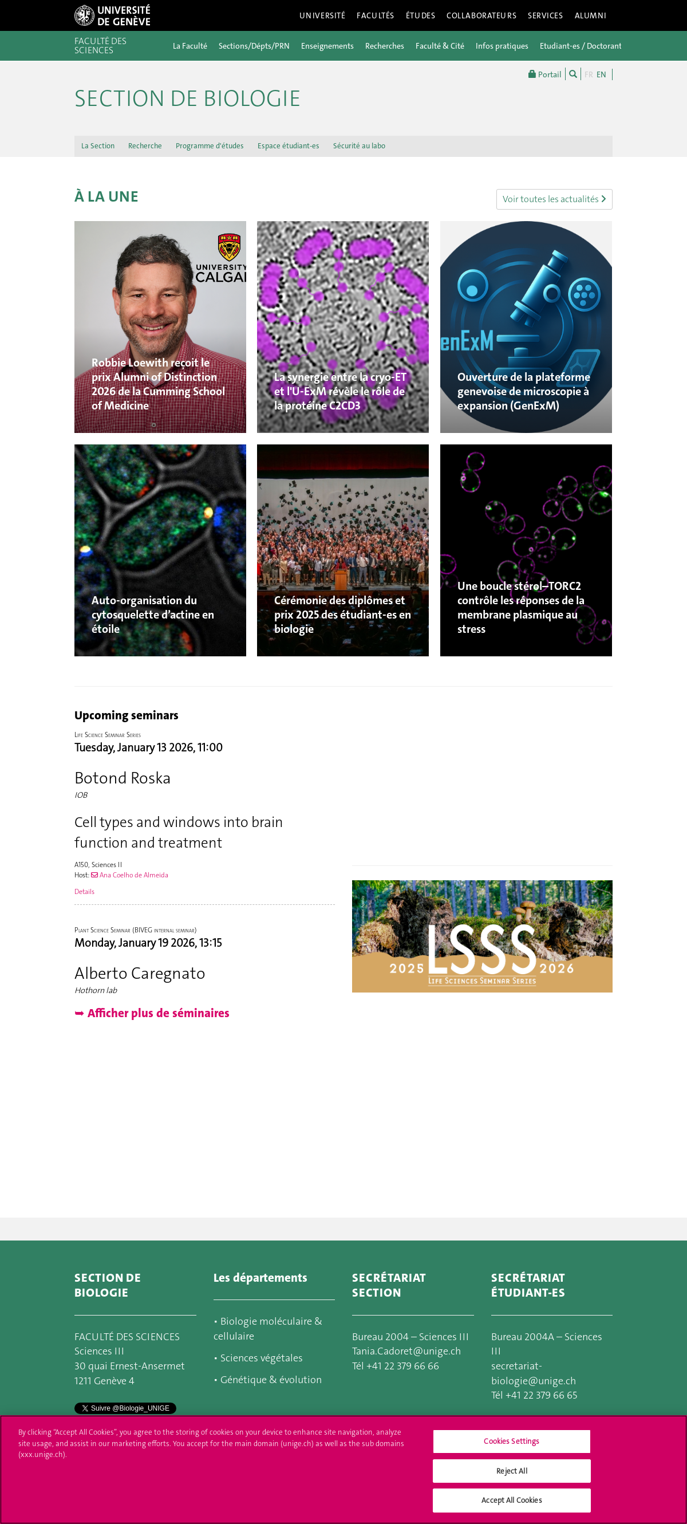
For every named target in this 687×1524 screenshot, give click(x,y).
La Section (97, 146)
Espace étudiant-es (288, 146)
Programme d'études (210, 146)
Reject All (511, 1471)
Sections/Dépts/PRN (254, 46)
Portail (545, 74)
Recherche (145, 146)
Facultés (375, 15)
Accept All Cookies (511, 1500)
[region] (343, 1469)
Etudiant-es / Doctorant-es (586, 46)
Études (420, 15)
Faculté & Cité (440, 46)
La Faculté (190, 46)
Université (322, 15)
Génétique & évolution (271, 1380)
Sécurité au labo (359, 146)
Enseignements (327, 46)
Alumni (591, 15)
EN (601, 74)
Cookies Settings (511, 1441)
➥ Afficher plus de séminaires (152, 1013)
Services (545, 15)
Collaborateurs (481, 15)
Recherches (384, 46)
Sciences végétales (261, 1358)
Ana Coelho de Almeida (129, 875)
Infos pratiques (502, 46)
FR (589, 74)
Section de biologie (187, 98)
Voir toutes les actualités (554, 199)
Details (84, 891)
